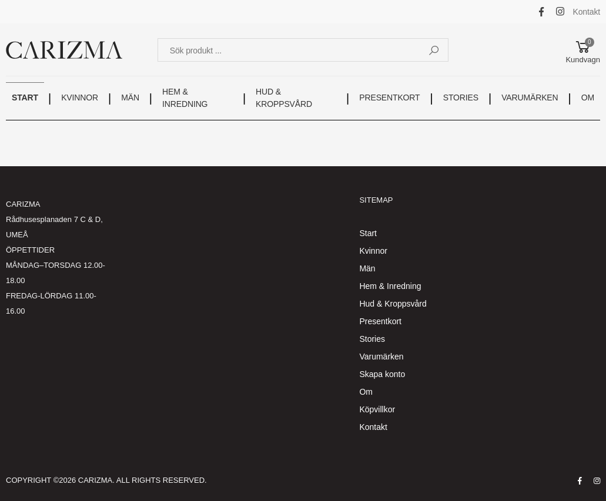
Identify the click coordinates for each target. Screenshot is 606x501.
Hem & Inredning (390, 286)
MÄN (130, 97)
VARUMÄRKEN (529, 97)
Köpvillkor (377, 409)
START (25, 97)
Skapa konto (382, 374)
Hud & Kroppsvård (392, 303)
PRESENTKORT (389, 97)
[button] (582, 50)
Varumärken (381, 356)
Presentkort (380, 321)
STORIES (460, 97)
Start (368, 233)
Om (366, 391)
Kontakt (587, 11)
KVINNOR (79, 97)
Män (367, 268)
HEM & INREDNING (184, 98)
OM (587, 97)
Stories (372, 339)
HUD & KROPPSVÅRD (284, 98)
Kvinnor (373, 250)
